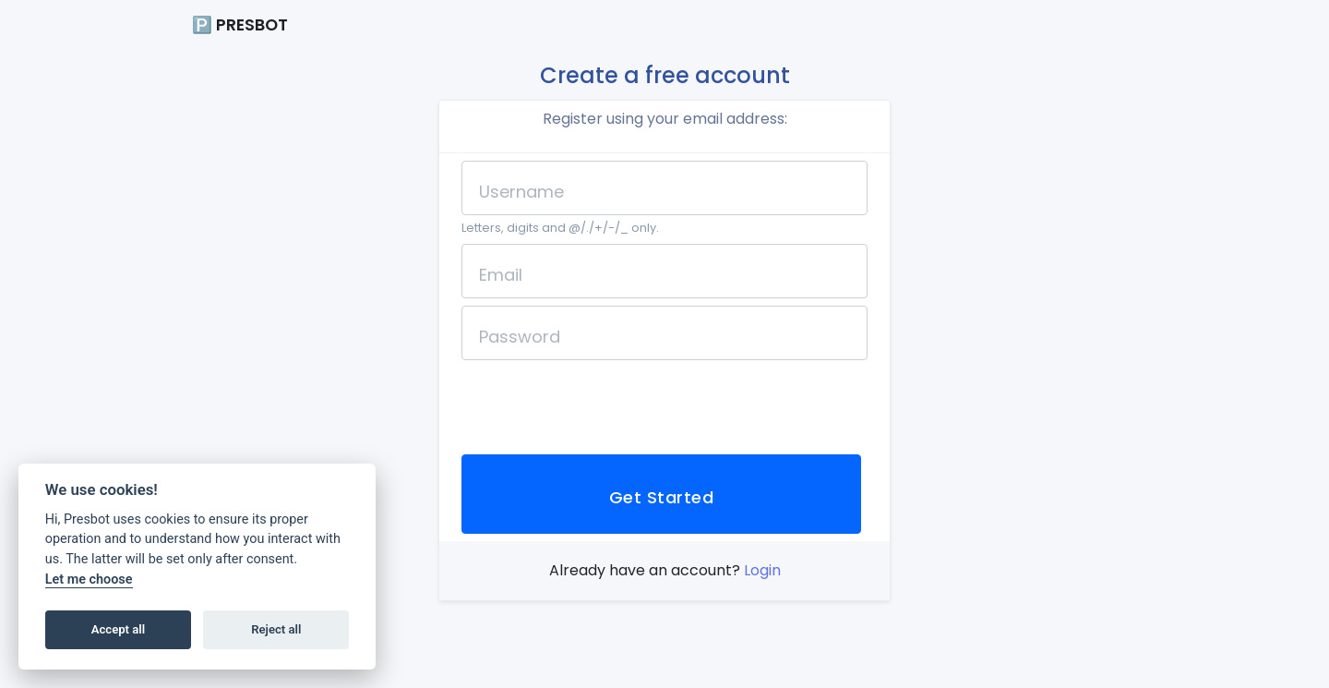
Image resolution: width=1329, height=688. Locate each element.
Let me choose (89, 579)
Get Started (661, 497)
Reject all (276, 629)
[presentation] (601, 404)
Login (762, 570)
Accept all (118, 629)
